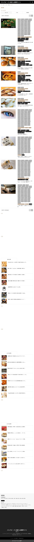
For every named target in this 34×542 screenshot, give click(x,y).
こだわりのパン (14, 503)
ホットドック (3, 506)
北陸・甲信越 (15, 498)
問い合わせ (25, 533)
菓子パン (23, 506)
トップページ (4, 533)
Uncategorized (3, 497)
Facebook (16, 531)
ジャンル (2, 503)
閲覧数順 (27, 12)
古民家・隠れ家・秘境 (15, 506)
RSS (17, 531)
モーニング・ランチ (9, 506)
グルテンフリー (9, 503)
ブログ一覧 (22, 533)
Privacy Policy (14, 534)
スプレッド (25, 503)
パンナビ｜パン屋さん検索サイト (17, 530)
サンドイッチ (18, 503)
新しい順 (6, 12)
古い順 (17, 12)
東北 (18, 498)
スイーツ (22, 503)
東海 (20, 498)
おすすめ (14, 533)
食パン (26, 506)
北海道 (12, 498)
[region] (17, 223)
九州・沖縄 (8, 498)
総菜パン (20, 506)
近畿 (22, 498)
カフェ (5, 503)
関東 (24, 498)
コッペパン (2, 502)
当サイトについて (19, 534)
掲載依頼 (29, 533)
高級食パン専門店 (4, 507)
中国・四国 (5, 498)
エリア (2, 498)
